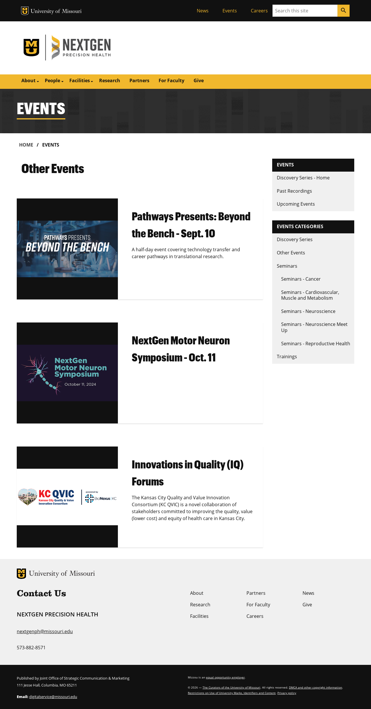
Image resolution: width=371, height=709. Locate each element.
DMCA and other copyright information (315, 687)
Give (199, 80)
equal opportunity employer (225, 677)
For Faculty (171, 80)
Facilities (199, 616)
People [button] (52, 80)
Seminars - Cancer (301, 279)
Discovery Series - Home (303, 178)
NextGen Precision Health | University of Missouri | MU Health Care (101, 48)
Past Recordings (294, 191)
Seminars (287, 266)
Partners (139, 80)
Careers (259, 10)
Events (229, 10)
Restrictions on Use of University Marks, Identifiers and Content (232, 693)
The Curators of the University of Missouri (231, 687)
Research (109, 80)
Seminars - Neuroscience (308, 311)
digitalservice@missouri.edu (53, 696)
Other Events (291, 253)
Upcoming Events (296, 204)
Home (26, 145)
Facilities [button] (79, 80)
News (203, 10)
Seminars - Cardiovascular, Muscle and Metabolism (310, 295)
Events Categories (300, 226)
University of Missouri (56, 12)
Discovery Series (295, 239)
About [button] (28, 80)
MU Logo (25, 11)
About (196, 593)
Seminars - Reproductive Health (315, 343)
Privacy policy (286, 693)
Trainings (287, 356)
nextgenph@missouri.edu (45, 631)
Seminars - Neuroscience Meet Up (314, 327)
